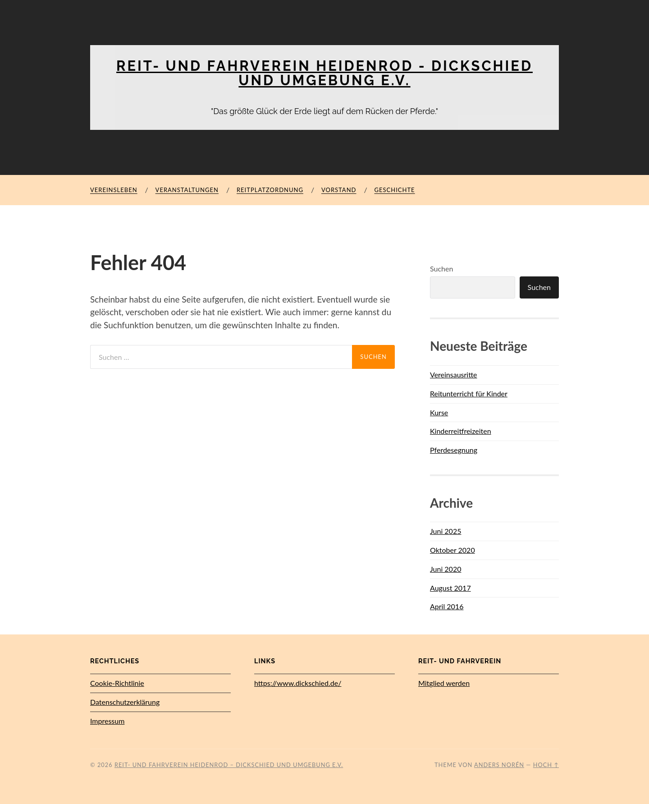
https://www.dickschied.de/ (297, 683)
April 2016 (446, 606)
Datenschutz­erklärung (125, 701)
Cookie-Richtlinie (117, 683)
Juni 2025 (445, 531)
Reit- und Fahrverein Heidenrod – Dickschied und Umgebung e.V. (228, 764)
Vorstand (338, 189)
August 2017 (450, 587)
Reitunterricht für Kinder (468, 393)
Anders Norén (499, 764)
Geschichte (394, 189)
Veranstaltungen (187, 189)
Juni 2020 (445, 568)
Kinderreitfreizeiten (460, 431)
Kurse (439, 412)
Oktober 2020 (452, 549)
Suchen (441, 268)
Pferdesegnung (453, 449)
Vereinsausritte (453, 374)
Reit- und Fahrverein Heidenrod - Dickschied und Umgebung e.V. (325, 72)
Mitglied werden (444, 683)
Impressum (107, 720)
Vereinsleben (113, 189)
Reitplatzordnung (270, 189)
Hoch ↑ (546, 764)
